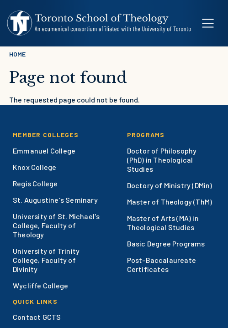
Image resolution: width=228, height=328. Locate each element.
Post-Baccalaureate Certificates (161, 264)
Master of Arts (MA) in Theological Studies (163, 222)
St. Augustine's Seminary (55, 199)
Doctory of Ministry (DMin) (169, 185)
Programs (146, 134)
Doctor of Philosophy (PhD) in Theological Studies (162, 159)
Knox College (34, 167)
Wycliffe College (40, 285)
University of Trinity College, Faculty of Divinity (46, 259)
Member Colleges (46, 134)
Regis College (35, 183)
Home (17, 54)
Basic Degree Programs (166, 243)
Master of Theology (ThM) (169, 201)
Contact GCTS (37, 317)
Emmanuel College (44, 150)
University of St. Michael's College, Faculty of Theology (56, 225)
